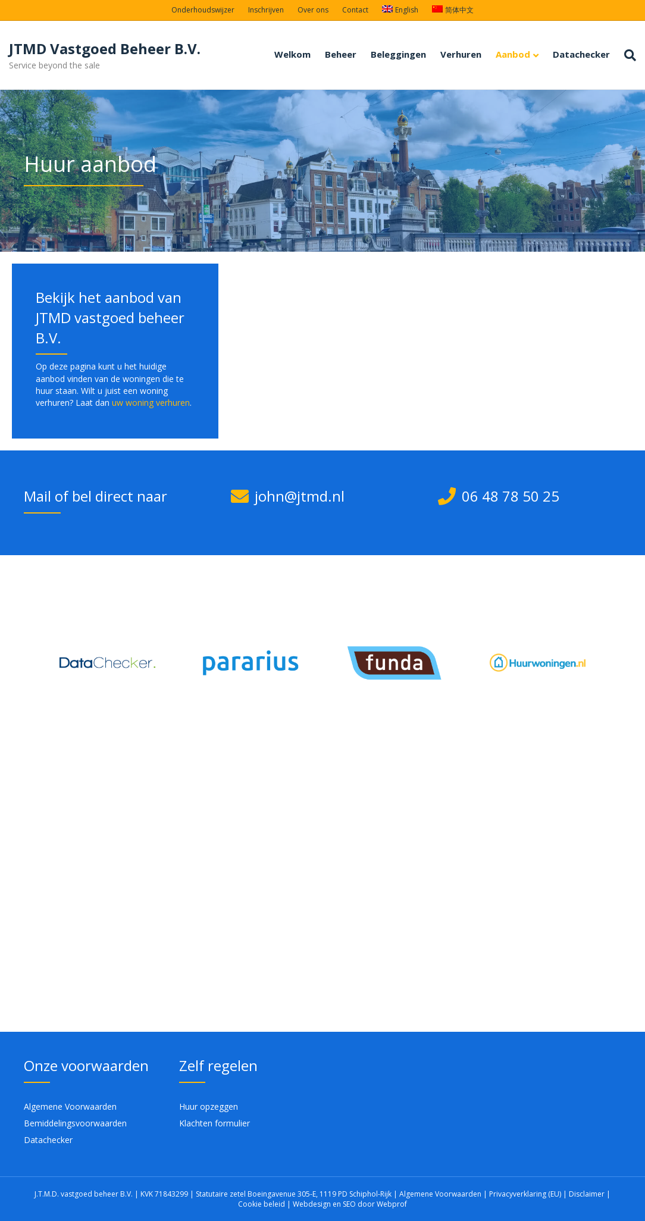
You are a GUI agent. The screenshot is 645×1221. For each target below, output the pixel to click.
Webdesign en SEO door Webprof (350, 1204)
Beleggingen (398, 54)
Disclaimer (587, 1194)
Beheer (340, 54)
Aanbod (513, 54)
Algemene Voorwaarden (70, 1106)
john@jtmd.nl (300, 496)
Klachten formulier (214, 1123)
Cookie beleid (262, 1204)
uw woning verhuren (151, 402)
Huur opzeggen (208, 1106)
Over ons (313, 10)
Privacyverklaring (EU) (526, 1194)
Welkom (292, 54)
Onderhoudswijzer (202, 10)
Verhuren (460, 54)
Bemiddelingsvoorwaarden (75, 1123)
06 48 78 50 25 (510, 496)
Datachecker (581, 54)
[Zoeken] (626, 55)
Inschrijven (266, 10)
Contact (355, 10)
